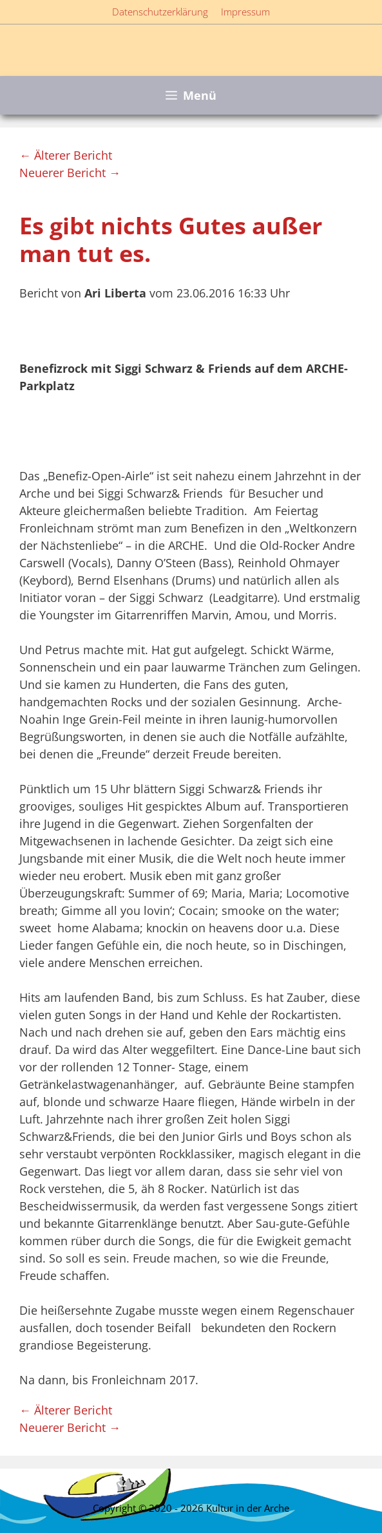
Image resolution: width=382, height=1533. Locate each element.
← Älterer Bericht (65, 155)
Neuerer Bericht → (69, 172)
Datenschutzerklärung (160, 11)
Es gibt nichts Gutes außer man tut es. (170, 239)
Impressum (245, 11)
